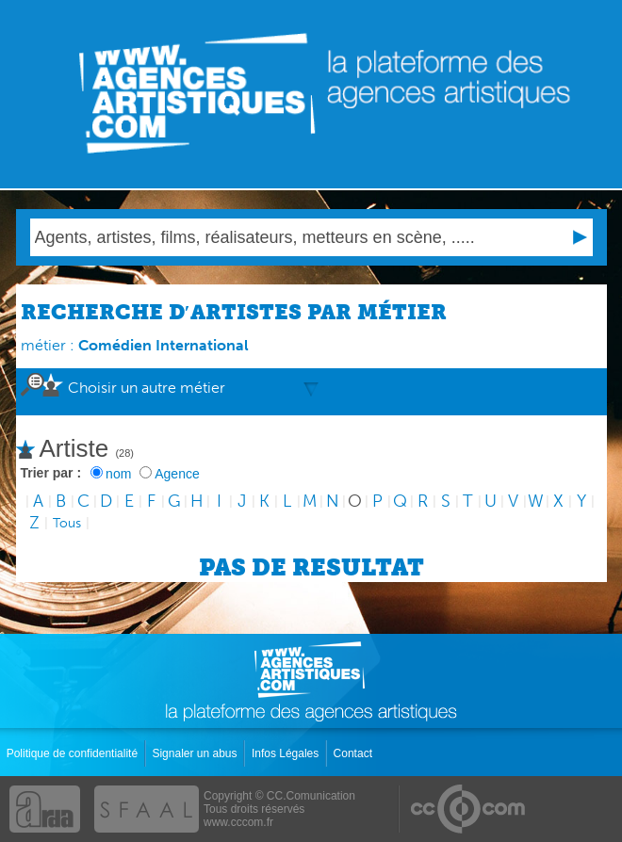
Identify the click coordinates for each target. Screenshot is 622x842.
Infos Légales (287, 753)
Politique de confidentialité (74, 753)
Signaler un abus (195, 753)
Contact (355, 753)
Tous (67, 523)
